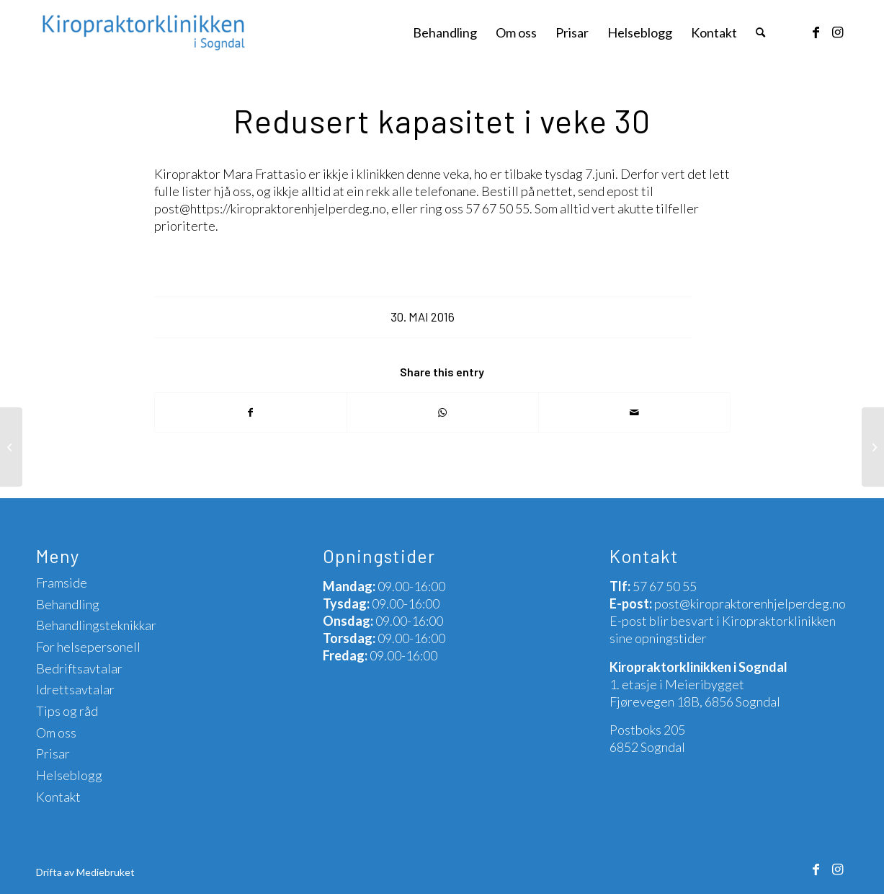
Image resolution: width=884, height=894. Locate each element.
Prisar (53, 753)
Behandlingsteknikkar (96, 625)
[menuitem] (444, 32)
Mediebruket (105, 872)
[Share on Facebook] (251, 412)
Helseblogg (69, 775)
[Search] (760, 32)
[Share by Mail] (634, 412)
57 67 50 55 (665, 586)
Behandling (67, 604)
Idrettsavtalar (75, 689)
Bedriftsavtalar (79, 668)
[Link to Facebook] (815, 32)
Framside (61, 582)
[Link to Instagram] (837, 32)
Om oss (56, 732)
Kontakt (58, 797)
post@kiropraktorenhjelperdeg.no (750, 603)
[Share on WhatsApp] (442, 412)
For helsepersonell (88, 647)
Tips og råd (67, 711)
